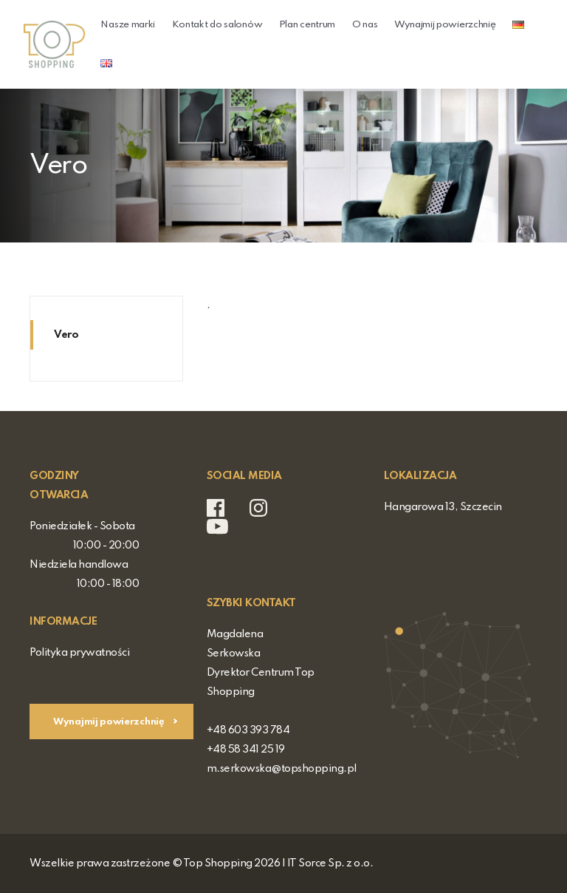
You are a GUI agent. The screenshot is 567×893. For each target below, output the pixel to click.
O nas (365, 25)
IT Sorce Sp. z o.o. (330, 863)
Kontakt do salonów (217, 25)
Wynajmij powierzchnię (445, 25)
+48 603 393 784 (248, 730)
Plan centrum (307, 25)
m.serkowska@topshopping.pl (282, 769)
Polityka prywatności (79, 653)
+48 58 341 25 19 (246, 749)
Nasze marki (127, 25)
